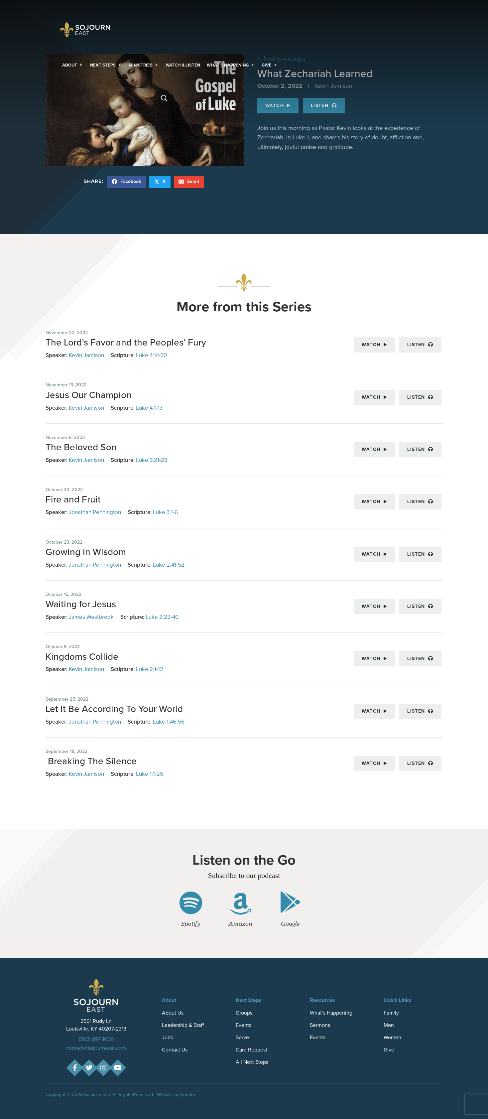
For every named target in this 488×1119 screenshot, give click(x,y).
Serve (242, 1037)
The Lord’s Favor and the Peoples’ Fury (126, 342)
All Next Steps (252, 1062)
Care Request (251, 1049)
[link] (73, 65)
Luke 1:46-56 (168, 722)
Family (391, 1013)
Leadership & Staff (183, 1025)
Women (392, 1037)
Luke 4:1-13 (149, 408)
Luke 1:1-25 (149, 774)
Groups (244, 1013)
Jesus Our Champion (89, 395)
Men (389, 1025)
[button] (74, 1067)
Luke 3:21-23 (151, 460)
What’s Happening (331, 1013)
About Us (172, 1013)
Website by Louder (176, 1094)
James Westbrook (91, 617)
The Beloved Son (81, 447)
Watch (374, 344)
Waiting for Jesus (81, 604)
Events (243, 1025)
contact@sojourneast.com (96, 1048)
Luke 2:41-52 (168, 565)
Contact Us (174, 1049)
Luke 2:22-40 (162, 617)
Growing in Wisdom (86, 552)
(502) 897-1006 (96, 1039)
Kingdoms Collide (82, 656)
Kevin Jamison (86, 355)
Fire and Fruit (73, 499)
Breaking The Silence (91, 761)
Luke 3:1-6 (165, 512)
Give (389, 1049)
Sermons (320, 1025)
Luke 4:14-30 (151, 355)
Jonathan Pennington (95, 512)
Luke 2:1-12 (149, 669)
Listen (420, 344)
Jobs (167, 1037)
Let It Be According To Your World (114, 709)
